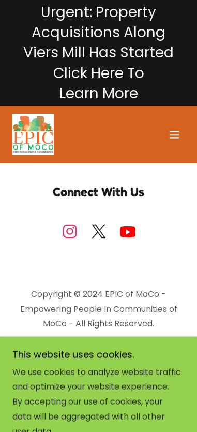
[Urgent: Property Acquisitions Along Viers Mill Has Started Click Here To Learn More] (98, 52)
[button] (174, 134)
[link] (33, 134)
